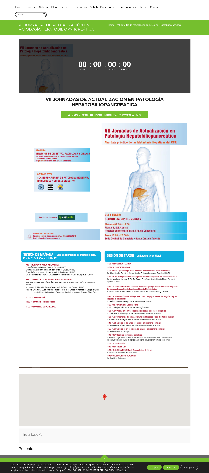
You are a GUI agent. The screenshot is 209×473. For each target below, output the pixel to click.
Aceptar (150, 467)
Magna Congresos (81, 114)
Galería (45, 7)
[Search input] (29, 14)
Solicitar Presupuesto (108, 7)
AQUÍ (123, 470)
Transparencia (133, 7)
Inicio (19, 7)
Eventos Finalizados (104, 114)
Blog (57, 7)
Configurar (188, 467)
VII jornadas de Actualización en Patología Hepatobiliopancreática (149, 24)
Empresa (31, 7)
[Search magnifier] (44, 14)
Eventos (69, 7)
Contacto (162, 7)
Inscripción (84, 7)
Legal (149, 7)
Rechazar (168, 467)
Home (111, 24)
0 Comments (124, 114)
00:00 (138, 114)
